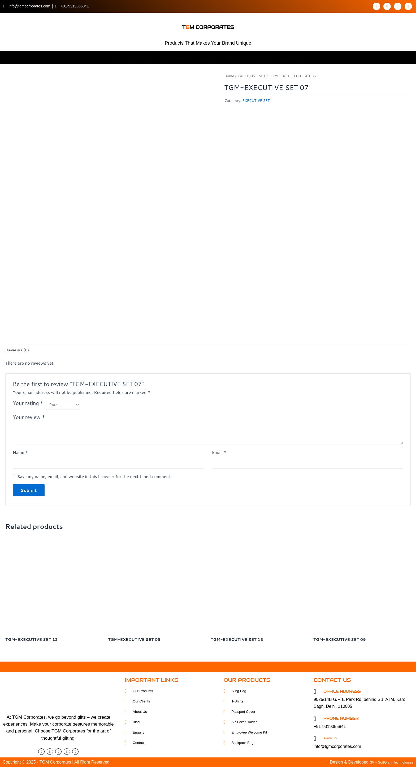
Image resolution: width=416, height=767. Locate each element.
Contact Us (292, 57)
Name (20, 452)
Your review (29, 417)
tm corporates (208, 24)
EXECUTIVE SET (254, 76)
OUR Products (176, 57)
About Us (141, 57)
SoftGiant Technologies (391, 762)
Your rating (28, 402)
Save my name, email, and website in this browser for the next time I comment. (94, 477)
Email (219, 452)
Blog (206, 57)
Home (117, 57)
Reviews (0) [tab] (18, 349)
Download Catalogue (245, 57)
